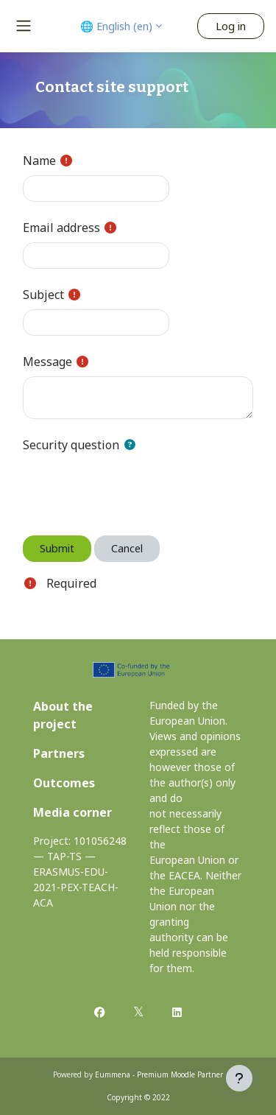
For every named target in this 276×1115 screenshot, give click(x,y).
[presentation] (135, 488)
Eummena (112, 1074)
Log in (231, 25)
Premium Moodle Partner (180, 1074)
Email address (61, 227)
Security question (71, 445)
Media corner (72, 812)
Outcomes (64, 783)
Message (47, 362)
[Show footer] (239, 1078)
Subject (43, 294)
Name (39, 160)
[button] (132, 445)
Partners (59, 753)
